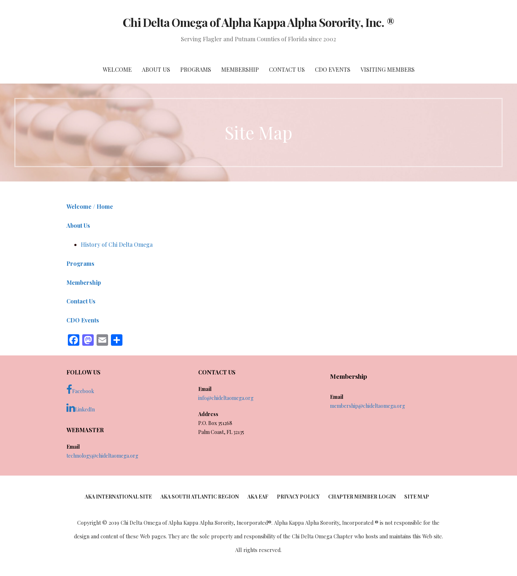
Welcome (117, 69)
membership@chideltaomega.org (367, 405)
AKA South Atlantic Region (199, 496)
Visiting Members (387, 69)
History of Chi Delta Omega (117, 244)
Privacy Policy (298, 496)
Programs (195, 69)
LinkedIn (80, 408)
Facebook (80, 389)
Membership (240, 69)
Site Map (416, 496)
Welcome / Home (89, 206)
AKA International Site (118, 496)
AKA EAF (257, 496)
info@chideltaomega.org (225, 398)
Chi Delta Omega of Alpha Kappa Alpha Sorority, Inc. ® (258, 22)
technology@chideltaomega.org (102, 455)
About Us (156, 69)
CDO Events (332, 69)
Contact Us (287, 69)
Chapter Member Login (362, 496)
